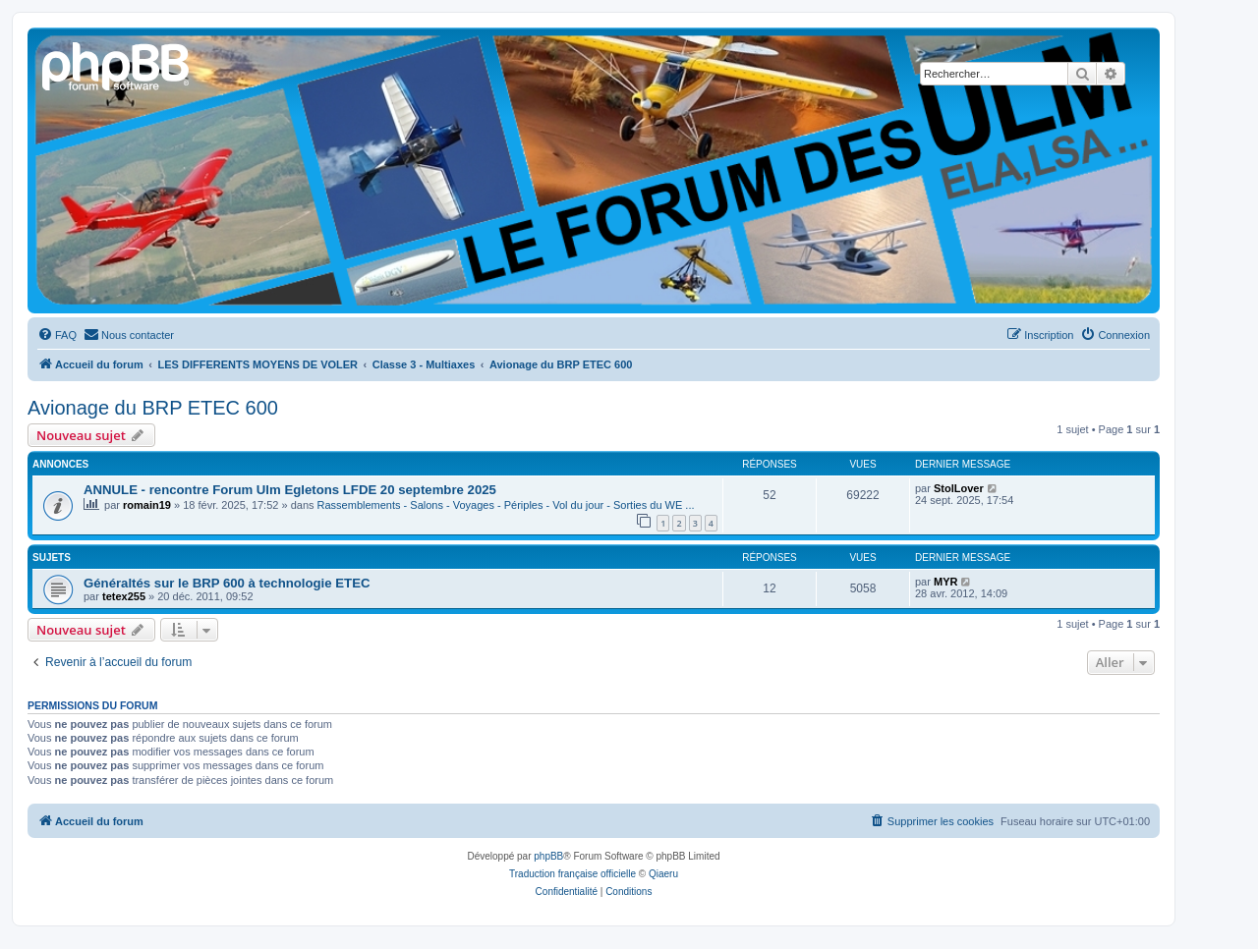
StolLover (959, 488)
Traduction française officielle (572, 873)
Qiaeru (663, 873)
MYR (945, 581)
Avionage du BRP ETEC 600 (153, 408)
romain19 (147, 505)
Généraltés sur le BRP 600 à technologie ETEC (227, 583)
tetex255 (123, 596)
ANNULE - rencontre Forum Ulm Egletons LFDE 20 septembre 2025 (290, 489)
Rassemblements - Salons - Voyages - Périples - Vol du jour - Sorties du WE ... (506, 505)
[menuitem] (57, 335)
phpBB (548, 856)
